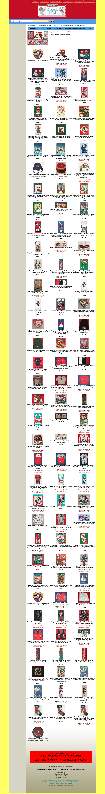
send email (68, 1)
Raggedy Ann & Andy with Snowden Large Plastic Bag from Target (84, 99)
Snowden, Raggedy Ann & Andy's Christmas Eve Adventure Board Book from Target (61, 157)
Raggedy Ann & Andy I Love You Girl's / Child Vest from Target (84, 622)
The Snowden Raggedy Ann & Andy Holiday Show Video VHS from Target (84, 82)
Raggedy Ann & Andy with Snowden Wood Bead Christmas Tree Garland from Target (61, 272)
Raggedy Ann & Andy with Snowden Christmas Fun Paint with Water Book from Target (61, 197)
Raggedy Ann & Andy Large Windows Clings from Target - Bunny (38, 698)
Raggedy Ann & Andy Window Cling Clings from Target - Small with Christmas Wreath (61, 680)
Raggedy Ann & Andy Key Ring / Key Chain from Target (38, 253)
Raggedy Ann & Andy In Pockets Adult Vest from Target (61, 642)
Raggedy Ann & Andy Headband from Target (61, 311)
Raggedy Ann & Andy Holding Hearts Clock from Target (61, 210)
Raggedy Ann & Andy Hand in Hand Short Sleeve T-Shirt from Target (61, 96)
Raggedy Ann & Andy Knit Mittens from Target (84, 366)
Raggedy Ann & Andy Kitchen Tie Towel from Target (84, 486)
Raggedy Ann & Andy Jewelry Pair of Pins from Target (61, 441)
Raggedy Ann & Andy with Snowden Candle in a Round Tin (84, 507)
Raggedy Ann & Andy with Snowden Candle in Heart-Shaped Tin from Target (84, 312)
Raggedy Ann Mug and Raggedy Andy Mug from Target (38, 388)
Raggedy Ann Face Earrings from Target (84, 251)
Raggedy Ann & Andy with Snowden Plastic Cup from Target (38, 234)
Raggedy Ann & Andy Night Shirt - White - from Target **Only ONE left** (61, 406)
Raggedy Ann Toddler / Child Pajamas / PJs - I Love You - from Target (84, 446)
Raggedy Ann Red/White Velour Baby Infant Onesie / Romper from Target (38, 467)
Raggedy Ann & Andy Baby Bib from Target (38, 426)
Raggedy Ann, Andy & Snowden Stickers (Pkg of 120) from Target (61, 566)
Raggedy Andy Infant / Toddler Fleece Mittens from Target (38, 370)
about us (44, 1)
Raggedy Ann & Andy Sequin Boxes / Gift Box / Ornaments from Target (84, 523)
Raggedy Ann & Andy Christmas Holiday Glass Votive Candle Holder (84, 585)
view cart (88, 1)
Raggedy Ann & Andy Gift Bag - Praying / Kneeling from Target (61, 136)
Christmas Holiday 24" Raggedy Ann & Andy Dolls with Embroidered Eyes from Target (61, 59)
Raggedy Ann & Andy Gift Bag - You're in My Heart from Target (38, 119)
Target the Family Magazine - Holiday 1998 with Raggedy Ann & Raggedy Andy (84, 351)
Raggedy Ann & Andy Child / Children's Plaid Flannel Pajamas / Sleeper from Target (38, 487)
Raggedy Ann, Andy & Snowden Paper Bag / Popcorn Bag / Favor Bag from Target (38, 137)
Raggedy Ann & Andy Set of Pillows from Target (61, 420)
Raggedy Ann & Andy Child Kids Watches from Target (61, 622)
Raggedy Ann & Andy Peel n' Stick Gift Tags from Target (38, 292)
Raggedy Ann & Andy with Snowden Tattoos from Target (61, 585)
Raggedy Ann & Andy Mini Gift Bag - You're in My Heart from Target (84, 119)
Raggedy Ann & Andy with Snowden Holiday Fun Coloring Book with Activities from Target (38, 197)
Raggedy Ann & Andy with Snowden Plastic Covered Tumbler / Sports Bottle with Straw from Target (61, 235)
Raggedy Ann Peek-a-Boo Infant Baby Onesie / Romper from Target (61, 466)
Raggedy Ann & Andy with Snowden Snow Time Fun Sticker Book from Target (84, 197)
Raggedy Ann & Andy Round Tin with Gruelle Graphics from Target (38, 585)
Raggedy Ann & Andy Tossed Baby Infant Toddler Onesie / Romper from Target (84, 467)
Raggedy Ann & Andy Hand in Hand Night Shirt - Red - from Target (38, 405)
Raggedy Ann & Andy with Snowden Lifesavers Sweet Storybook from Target (61, 351)
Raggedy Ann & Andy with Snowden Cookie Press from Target (84, 215)
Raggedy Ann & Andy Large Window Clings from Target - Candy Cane (84, 679)
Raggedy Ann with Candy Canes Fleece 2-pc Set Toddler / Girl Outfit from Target (61, 387)
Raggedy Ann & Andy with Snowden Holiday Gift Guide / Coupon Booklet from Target (84, 272)
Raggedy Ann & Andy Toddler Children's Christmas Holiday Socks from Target (84, 547)
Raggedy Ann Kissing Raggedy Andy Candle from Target (84, 156)
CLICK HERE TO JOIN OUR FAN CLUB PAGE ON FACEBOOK (61, 760)
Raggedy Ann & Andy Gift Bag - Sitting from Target (84, 136)
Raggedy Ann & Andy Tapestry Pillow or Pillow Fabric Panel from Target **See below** (38, 679)
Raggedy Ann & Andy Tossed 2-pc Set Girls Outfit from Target (61, 603)
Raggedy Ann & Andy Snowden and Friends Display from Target (84, 604)
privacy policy (56, 1)
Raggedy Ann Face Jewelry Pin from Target (38, 447)
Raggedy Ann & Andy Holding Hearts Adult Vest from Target (38, 642)
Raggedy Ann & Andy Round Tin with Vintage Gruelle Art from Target (38, 526)
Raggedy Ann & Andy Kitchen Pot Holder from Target (38, 507)
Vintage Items (36, 25)
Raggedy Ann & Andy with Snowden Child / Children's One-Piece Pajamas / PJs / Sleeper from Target (38, 547)
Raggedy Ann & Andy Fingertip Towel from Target (84, 292)
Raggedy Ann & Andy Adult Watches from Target (38, 622)
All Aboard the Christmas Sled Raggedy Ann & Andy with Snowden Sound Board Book (61, 547)
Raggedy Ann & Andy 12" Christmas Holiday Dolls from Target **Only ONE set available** (84, 61)
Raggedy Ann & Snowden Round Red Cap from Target (61, 175)
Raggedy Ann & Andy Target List (38, 60)
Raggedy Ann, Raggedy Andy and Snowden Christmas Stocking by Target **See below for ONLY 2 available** (84, 719)
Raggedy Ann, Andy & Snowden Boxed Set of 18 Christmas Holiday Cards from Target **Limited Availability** (84, 175)
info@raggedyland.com (77, 769)
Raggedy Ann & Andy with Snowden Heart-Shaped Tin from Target (38, 604)
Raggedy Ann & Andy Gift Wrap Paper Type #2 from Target (61, 661)
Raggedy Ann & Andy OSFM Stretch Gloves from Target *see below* (61, 286)
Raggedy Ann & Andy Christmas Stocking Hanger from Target (84, 566)
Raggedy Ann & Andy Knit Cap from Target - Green (38, 350)
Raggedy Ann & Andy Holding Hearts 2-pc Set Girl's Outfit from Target (84, 386)
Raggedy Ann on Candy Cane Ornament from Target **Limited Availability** (84, 699)
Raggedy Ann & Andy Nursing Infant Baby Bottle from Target (84, 407)
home (35, 1)
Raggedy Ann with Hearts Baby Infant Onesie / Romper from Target (61, 526)
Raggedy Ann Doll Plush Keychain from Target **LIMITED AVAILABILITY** (61, 332)
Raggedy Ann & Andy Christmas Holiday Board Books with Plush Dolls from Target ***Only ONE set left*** (61, 80)
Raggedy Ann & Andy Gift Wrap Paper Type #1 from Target (38, 661)
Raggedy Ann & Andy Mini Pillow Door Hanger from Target (84, 234)
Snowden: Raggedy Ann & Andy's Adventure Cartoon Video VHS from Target (38, 100)
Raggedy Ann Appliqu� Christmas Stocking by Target (38, 717)
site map (78, 1)
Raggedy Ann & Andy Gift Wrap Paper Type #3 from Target (84, 661)
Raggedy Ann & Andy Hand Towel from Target (38, 311)
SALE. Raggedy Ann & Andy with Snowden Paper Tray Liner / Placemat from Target (84, 639)
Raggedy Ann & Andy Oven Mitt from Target (61, 507)
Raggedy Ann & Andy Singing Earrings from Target (38, 271)
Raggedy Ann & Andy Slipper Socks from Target (61, 698)
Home (29, 25)
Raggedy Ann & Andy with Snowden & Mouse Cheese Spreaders (38, 566)
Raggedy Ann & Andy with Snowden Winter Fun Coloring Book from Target (38, 216)
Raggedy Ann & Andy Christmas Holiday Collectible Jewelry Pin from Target (84, 427)
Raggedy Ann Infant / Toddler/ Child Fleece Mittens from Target (61, 367)
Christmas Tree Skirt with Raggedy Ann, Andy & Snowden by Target (38, 739)
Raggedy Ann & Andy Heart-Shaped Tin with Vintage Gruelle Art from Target (38, 331)
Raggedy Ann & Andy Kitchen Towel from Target (61, 486)
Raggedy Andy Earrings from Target (61, 247)
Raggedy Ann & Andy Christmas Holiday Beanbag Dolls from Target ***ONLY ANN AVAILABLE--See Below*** (38, 80)
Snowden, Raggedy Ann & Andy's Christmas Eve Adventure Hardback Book (38, 157)
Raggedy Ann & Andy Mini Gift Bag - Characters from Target (61, 119)
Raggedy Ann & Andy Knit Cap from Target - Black (84, 331)
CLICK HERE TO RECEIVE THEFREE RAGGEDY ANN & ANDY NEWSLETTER (61, 755)
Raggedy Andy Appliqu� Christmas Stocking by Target (61, 717)
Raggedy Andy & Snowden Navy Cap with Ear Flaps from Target (38, 175)
